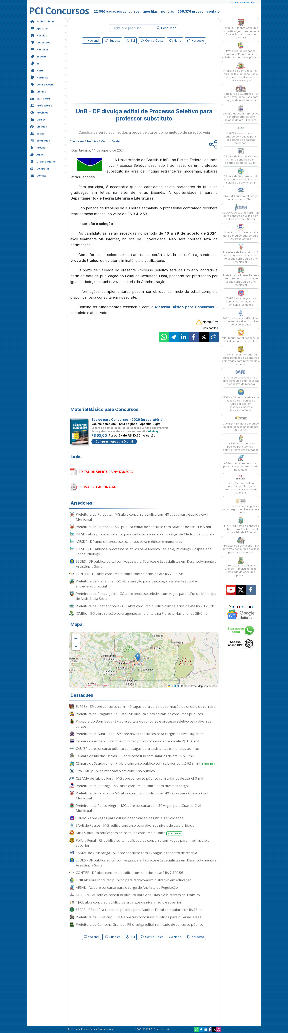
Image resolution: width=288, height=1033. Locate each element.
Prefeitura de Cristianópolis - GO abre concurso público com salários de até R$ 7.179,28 (145, 606)
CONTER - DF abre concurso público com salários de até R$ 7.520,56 (129, 573)
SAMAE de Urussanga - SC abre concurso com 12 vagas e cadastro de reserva (136, 852)
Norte (37, 70)
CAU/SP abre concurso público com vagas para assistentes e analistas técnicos (138, 748)
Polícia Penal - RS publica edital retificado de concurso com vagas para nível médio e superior (142, 843)
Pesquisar (166, 28)
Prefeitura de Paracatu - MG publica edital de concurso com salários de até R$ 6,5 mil (143, 526)
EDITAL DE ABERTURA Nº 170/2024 (106, 472)
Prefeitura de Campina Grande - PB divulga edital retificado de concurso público (139, 924)
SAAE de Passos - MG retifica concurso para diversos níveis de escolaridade (135, 825)
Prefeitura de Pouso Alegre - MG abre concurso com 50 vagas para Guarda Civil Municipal (138, 808)
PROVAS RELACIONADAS (98, 487)
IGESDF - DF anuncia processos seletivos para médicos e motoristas (129, 541)
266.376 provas (190, 11)
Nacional (39, 49)
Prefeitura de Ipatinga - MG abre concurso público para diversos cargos (132, 785)
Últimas (38, 91)
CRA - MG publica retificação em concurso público (115, 771)
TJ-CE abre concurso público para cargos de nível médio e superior (128, 902)
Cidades (38, 126)
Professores (41, 105)
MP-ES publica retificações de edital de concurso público (129, 832)
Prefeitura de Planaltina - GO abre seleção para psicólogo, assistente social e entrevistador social (136, 583)
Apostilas (39, 28)
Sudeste (38, 56)
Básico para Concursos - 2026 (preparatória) (127, 420)
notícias (167, 11)
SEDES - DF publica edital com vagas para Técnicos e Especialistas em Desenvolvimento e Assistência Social (146, 564)
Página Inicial (42, 21)
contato (213, 11)
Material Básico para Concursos (184, 307)
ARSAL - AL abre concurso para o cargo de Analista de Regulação (127, 887)
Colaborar (39, 168)
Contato (38, 175)
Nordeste (39, 77)
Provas (37, 147)
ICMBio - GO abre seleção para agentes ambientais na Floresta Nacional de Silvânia (142, 613)
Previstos (39, 112)
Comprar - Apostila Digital (114, 441)
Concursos (40, 42)
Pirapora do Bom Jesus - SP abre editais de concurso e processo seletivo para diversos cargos (143, 724)
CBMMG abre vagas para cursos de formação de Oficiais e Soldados (129, 818)
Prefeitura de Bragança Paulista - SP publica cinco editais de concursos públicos (139, 714)
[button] (76, 638)
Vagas (37, 133)
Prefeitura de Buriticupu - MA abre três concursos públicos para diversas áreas (138, 917)
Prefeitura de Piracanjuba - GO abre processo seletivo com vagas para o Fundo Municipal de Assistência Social (146, 596)
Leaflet (173, 686)
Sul (35, 63)
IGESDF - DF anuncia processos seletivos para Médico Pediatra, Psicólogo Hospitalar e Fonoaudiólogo (143, 551)
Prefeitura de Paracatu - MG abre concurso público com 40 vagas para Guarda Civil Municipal (142, 517)
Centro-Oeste (42, 84)
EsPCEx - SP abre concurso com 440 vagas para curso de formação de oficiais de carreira (146, 706)
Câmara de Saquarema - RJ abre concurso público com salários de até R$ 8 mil (146, 763)
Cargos (38, 119)
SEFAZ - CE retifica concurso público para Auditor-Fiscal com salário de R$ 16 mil (140, 909)
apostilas (150, 11)
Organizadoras (43, 161)
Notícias (38, 35)
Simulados (40, 140)
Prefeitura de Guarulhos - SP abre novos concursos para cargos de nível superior (139, 733)
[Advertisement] (111, 74)
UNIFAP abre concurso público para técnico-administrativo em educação (133, 880)
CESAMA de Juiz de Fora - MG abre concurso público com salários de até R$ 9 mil (139, 778)
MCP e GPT (40, 98)
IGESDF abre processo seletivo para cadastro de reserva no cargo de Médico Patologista (145, 534)
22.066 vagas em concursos (116, 11)
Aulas (37, 154)
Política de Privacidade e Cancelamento (91, 1029)
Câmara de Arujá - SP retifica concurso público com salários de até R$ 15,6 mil (137, 741)
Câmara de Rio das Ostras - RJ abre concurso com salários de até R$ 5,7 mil (135, 756)
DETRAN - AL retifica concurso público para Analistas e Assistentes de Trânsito (138, 894)
